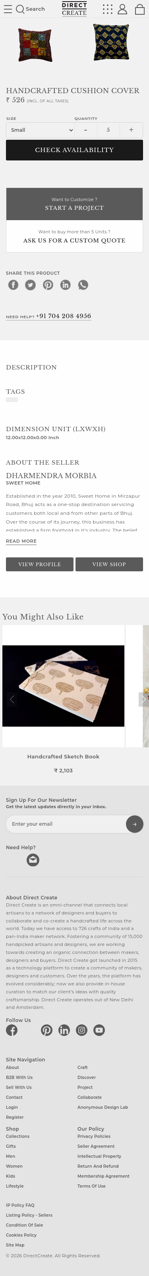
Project (85, 1087)
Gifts (11, 1146)
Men (10, 1156)
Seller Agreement (96, 1146)
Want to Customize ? (74, 205)
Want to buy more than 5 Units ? (74, 237)
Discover (86, 1077)
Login (12, 1107)
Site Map (15, 1245)
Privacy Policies (93, 1136)
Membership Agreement (103, 1176)
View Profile (39, 564)
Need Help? (48, 316)
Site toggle (8, 9)
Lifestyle (15, 1186)
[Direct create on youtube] (100, 1030)
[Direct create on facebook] (13, 1030)
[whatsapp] (83, 284)
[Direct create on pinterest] (48, 1030)
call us (13, 859)
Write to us (34, 859)
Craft (82, 1067)
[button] (143, 699)
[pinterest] (48, 284)
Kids (10, 1176)
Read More (21, 541)
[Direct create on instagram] (83, 1030)
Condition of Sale (24, 1225)
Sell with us (19, 1087)
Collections (17, 1136)
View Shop (109, 564)
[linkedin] (65, 284)
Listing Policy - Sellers (29, 1215)
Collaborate (89, 1097)
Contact (14, 1097)
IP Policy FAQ (20, 1205)
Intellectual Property (99, 1156)
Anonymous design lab (102, 1107)
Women (14, 1166)
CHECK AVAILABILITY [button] (74, 150)
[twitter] (30, 284)
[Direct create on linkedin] (65, 1030)
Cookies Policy (21, 1235)
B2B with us (19, 1077)
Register (15, 1117)
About (12, 1067)
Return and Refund (98, 1166)
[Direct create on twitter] (30, 1030)
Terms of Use (91, 1186)
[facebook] (13, 284)
